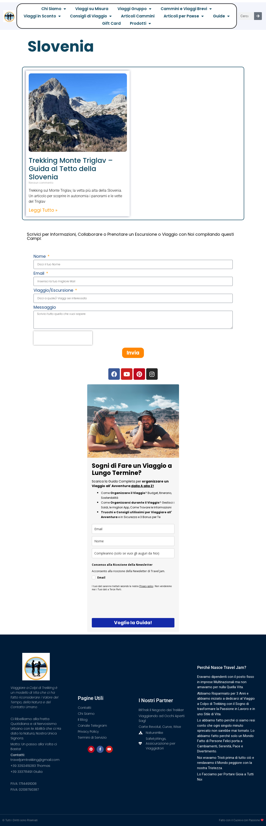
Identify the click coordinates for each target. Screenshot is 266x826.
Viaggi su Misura (91, 8)
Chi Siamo (53, 8)
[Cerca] (258, 16)
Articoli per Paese (184, 16)
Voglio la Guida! (133, 622)
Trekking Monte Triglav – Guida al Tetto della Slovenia (71, 169)
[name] (133, 541)
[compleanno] (133, 553)
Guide (221, 16)
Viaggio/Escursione (54, 290)
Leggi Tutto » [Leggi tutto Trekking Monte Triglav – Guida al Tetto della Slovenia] (43, 210)
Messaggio (45, 307)
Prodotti (140, 23)
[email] (133, 529)
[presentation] (63, 338)
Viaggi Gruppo (134, 8)
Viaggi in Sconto (42, 16)
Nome (40, 256)
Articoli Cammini (137, 16)
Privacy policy (146, 586)
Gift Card (111, 23)
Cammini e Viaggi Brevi (186, 8)
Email (39, 273)
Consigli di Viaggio (91, 16)
